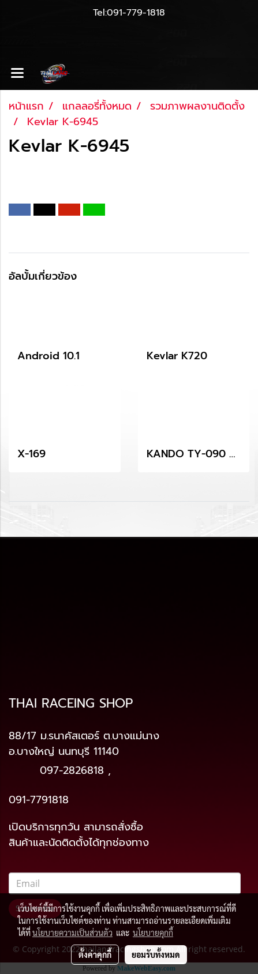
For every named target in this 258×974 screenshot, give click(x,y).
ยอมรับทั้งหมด (156, 954)
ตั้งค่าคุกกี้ (94, 954)
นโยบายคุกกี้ (153, 932)
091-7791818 (39, 800)
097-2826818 (72, 770)
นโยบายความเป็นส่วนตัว (72, 932)
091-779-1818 (136, 13)
